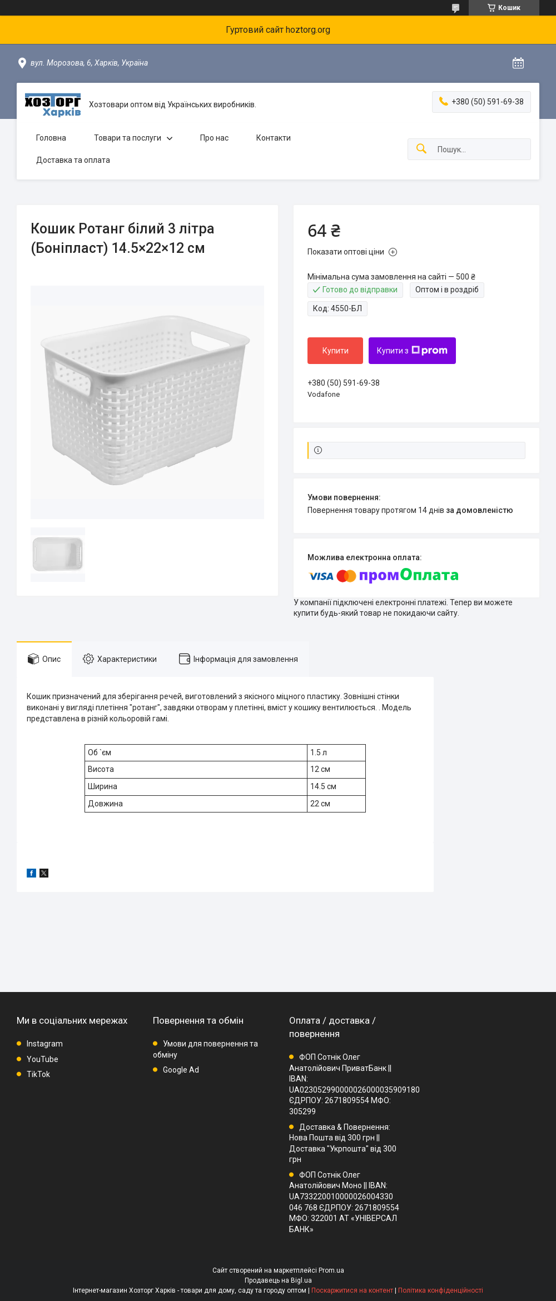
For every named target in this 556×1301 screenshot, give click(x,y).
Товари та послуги (127, 137)
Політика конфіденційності (440, 1290)
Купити (335, 350)
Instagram (45, 1043)
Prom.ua (331, 1270)
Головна (51, 137)
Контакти (273, 137)
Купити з (412, 351)
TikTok (38, 1074)
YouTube (42, 1059)
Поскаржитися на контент (352, 1290)
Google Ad (181, 1069)
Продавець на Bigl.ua (278, 1280)
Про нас (214, 137)
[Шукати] (421, 149)
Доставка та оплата (73, 160)
